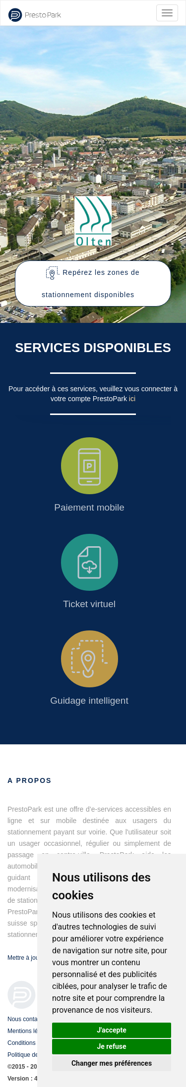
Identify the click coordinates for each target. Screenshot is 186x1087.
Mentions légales (29, 1031)
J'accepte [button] (111, 1030)
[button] (93, 283)
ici (132, 399)
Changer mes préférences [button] (111, 1063)
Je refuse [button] (111, 1046)
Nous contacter (27, 1019)
